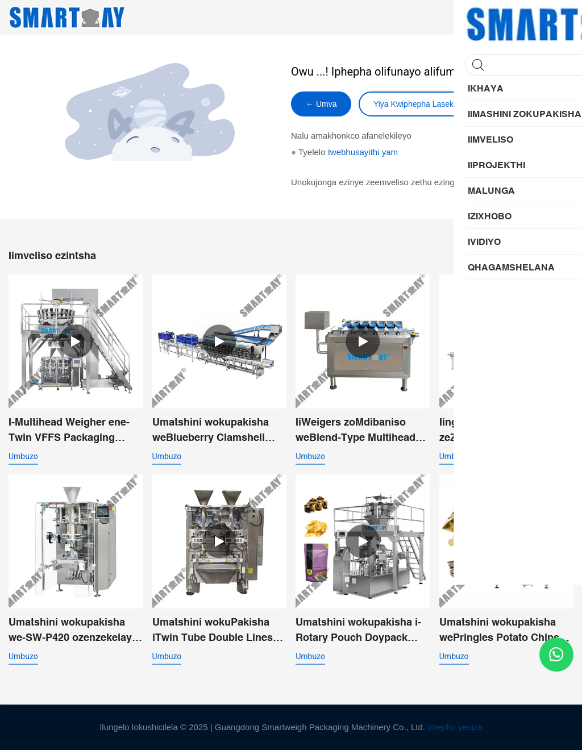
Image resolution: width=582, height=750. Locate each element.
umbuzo (23, 456)
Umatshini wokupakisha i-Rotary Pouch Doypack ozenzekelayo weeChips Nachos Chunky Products (358, 630)
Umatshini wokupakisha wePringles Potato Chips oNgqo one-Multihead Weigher (499, 630)
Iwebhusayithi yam (363, 152)
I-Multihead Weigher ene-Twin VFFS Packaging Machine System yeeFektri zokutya (72, 430)
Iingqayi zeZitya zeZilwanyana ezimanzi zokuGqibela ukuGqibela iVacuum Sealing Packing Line (501, 430)
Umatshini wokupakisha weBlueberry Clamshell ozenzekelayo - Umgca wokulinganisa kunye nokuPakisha (210, 430)
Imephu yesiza (455, 727)
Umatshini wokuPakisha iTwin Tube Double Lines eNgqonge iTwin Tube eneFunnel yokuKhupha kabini (212, 630)
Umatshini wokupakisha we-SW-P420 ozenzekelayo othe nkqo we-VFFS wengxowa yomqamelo (73, 630)
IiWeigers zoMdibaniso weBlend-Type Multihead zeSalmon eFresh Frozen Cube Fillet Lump (356, 430)
